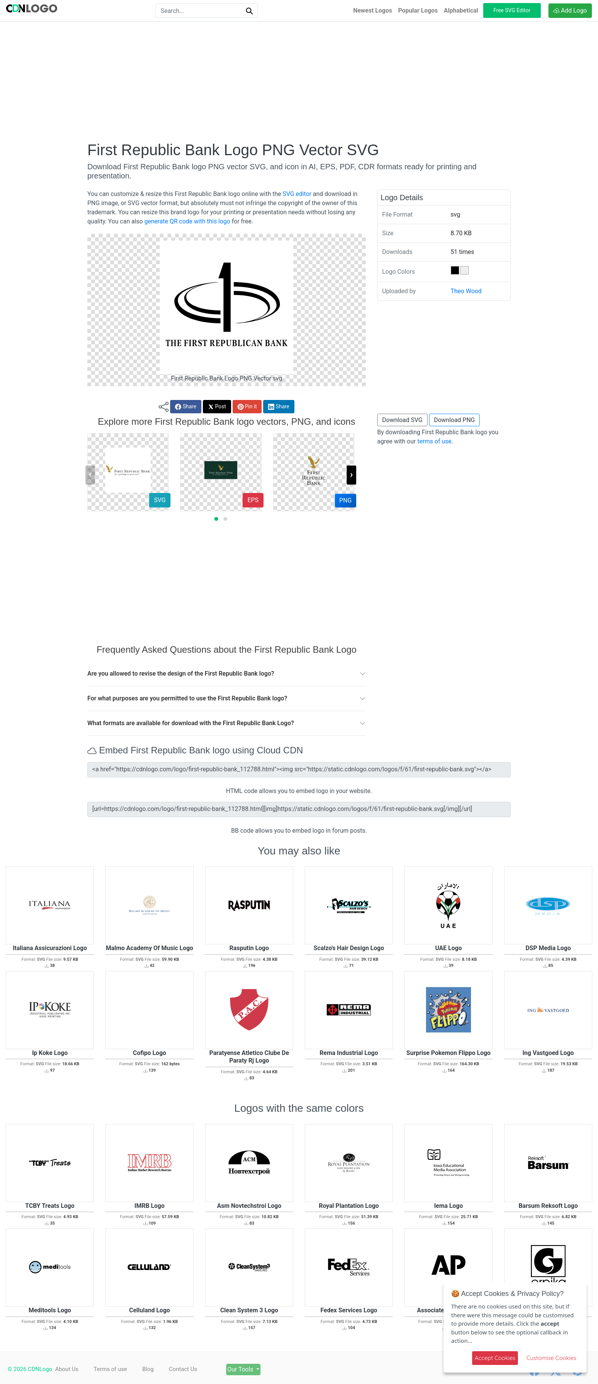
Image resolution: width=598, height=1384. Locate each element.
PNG (345, 500)
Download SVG (402, 420)
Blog (154, 1369)
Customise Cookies (551, 1358)
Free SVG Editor (512, 10)
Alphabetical (461, 10)
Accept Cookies (495, 1358)
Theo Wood (466, 291)
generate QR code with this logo (187, 221)
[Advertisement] (299, 81)
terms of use (434, 441)
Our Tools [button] (257, 1369)
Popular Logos (418, 10)
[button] (216, 519)
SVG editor (297, 193)
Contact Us (193, 1369)
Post (217, 406)
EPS (253, 500)
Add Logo (570, 10)
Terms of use (113, 1369)
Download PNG (454, 420)
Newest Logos (372, 10)
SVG (160, 500)
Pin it (247, 406)
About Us (67, 1369)
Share (185, 406)
